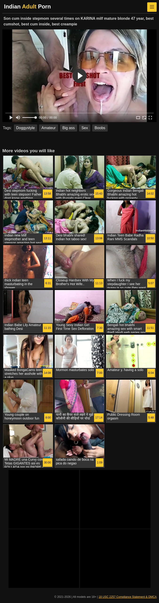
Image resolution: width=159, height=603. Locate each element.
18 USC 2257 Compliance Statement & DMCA (128, 597)
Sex (84, 128)
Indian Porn (27, 6)
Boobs (100, 128)
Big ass (68, 128)
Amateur (48, 128)
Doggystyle (25, 128)
